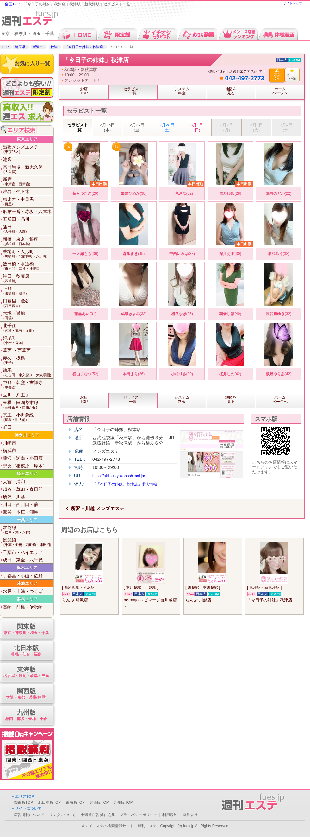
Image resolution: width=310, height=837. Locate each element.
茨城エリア (27, 583)
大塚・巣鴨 (28, 315)
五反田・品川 (16, 219)
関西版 (26, 694)
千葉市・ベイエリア (23, 552)
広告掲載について (29, 815)
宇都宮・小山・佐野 (23, 575)
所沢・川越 (14, 496)
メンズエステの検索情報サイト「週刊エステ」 (120, 826)
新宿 (28, 182)
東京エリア (27, 139)
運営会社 (190, 815)
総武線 (28, 542)
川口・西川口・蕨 (20, 504)
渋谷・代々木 (16, 191)
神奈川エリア (27, 435)
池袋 (7, 159)
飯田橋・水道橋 (28, 266)
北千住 (28, 328)
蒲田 (28, 229)
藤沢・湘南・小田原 (23, 458)
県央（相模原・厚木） (25, 465)
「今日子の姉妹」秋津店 (84, 47)
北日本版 (26, 650)
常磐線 (28, 530)
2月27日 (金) (137, 127)
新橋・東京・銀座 (28, 241)
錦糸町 (28, 340)
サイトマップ (292, 3)
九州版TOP (123, 802)
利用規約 (169, 815)
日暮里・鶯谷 (28, 303)
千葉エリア (27, 519)
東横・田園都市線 (28, 405)
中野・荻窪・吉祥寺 (28, 385)
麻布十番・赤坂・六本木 (27, 211)
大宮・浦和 (14, 481)
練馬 (28, 372)
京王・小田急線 (28, 417)
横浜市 (9, 450)
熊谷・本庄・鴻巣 (20, 512)
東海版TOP (75, 802)
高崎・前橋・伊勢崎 (23, 607)
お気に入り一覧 (32, 63)
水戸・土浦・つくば (23, 591)
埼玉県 (20, 47)
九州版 (26, 715)
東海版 (26, 672)
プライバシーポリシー (139, 815)
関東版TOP (23, 802)
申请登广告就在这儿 (98, 815)
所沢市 (38, 47)
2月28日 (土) (167, 127)
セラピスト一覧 (77, 127)
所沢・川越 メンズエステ (97, 508)
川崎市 (9, 443)
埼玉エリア (27, 473)
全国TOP (12, 4)
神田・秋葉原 (28, 278)
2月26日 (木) (107, 127)
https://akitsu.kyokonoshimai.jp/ (118, 476)
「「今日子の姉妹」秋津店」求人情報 (124, 484)
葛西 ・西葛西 (17, 350)
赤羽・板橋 (28, 360)
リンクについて (62, 815)
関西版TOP (99, 802)
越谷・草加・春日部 (23, 489)
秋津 (54, 47)
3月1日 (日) (196, 127)
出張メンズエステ (28, 149)
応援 (277, 74)
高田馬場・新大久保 (28, 169)
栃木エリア (27, 567)
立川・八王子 (16, 394)
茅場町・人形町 (28, 254)
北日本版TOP (49, 802)
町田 (7, 427)
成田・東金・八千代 (23, 559)
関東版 (26, 629)
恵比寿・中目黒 (28, 201)
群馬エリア (27, 599)
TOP (5, 47)
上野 (28, 291)
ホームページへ (280, 91)
